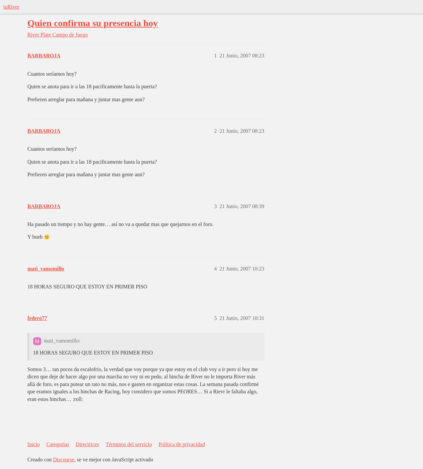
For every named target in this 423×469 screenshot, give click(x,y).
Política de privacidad (182, 444)
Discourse (63, 459)
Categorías (57, 444)
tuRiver (11, 7)
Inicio (34, 444)
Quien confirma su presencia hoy (93, 23)
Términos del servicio (129, 444)
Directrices (87, 444)
